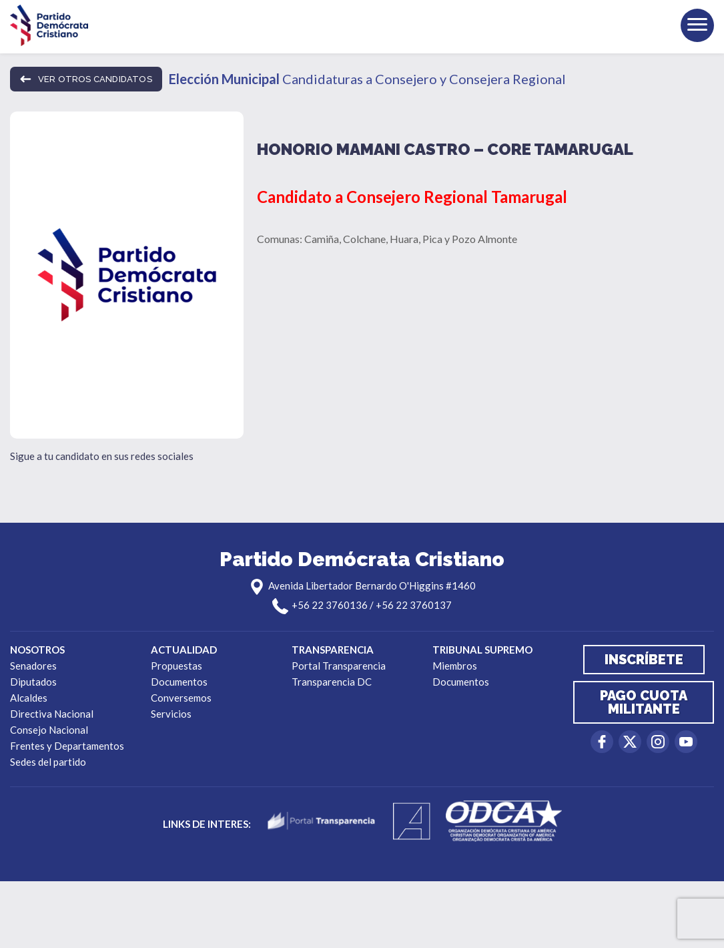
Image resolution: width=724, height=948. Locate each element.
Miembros (454, 666)
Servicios (171, 714)
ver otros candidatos (86, 79)
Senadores (33, 666)
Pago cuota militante (643, 702)
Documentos (179, 682)
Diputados (33, 682)
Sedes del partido (48, 762)
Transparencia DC (332, 682)
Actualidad (184, 650)
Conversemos (181, 698)
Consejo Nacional (49, 730)
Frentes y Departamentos (67, 746)
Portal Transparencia (339, 666)
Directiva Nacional (51, 714)
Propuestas (176, 666)
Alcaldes (28, 698)
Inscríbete (644, 660)
